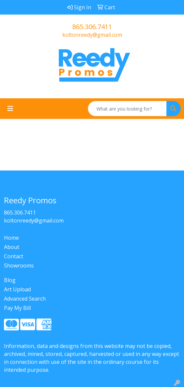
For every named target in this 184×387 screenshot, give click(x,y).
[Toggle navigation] (10, 108)
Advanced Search (25, 298)
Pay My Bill (17, 308)
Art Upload (17, 289)
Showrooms (19, 265)
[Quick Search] (127, 108)
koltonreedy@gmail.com (92, 34)
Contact (13, 256)
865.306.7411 (92, 26)
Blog (10, 280)
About (11, 247)
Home (11, 237)
